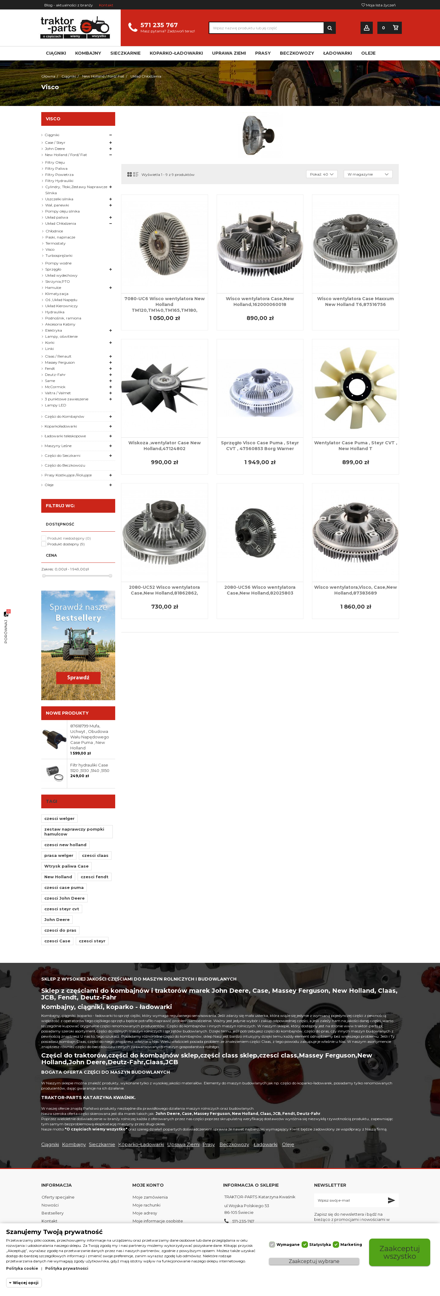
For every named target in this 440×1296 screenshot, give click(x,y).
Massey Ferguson (60, 362)
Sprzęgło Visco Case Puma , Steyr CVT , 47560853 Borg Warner (260, 445)
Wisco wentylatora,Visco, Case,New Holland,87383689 (355, 590)
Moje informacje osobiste (158, 1220)
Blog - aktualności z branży (68, 5)
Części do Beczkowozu (65, 465)
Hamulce (53, 287)
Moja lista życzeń (378, 5)
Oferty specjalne (58, 1197)
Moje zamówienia (150, 1197)
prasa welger (58, 855)
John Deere (55, 148)
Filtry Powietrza (59, 174)
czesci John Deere (64, 898)
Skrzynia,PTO (57, 281)
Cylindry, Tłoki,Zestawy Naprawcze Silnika (76, 189)
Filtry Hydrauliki (59, 180)
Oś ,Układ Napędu (61, 299)
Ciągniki (52, 135)
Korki (49, 342)
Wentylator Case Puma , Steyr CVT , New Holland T (355, 445)
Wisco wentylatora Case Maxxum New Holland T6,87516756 (355, 301)
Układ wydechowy (61, 275)
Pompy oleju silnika (62, 211)
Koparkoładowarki (61, 426)
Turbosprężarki (59, 255)
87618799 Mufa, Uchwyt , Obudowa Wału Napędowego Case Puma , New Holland (89, 736)
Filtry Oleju (55, 162)
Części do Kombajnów (64, 416)
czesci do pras (60, 930)
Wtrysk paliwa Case (66, 866)
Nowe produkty (67, 713)
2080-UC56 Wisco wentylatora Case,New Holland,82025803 (259, 590)
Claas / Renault (58, 356)
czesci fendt (94, 876)
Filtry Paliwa (56, 168)
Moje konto (148, 1185)
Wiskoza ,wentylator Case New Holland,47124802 (164, 445)
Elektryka (53, 330)
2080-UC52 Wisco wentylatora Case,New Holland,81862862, (164, 590)
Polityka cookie (22, 1268)
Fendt (50, 368)
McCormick (55, 386)
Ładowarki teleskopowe (65, 436)
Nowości (50, 1205)
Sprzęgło (53, 269)
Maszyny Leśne (58, 445)
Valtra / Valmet (58, 393)
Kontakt (106, 5)
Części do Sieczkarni (62, 455)
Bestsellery (53, 1212)
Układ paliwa (56, 217)
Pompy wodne (58, 263)
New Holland (58, 876)
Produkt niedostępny (69, 538)
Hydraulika (54, 312)
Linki (49, 348)
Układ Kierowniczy (61, 306)
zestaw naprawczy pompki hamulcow (74, 831)
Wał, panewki (57, 205)
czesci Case (57, 940)
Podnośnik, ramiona (63, 318)
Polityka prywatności (66, 1268)
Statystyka (320, 1244)
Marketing (351, 1244)
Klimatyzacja (56, 293)
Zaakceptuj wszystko (399, 1252)
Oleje (49, 484)
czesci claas (95, 855)
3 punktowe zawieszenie (66, 399)
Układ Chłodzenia (60, 223)
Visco (50, 249)
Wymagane (288, 1244)
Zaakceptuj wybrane (314, 1261)
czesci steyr (92, 940)
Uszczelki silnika (59, 199)
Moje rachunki (146, 1205)
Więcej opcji (25, 1282)
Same (50, 380)
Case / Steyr (55, 142)
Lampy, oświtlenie (61, 336)
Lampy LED (55, 405)
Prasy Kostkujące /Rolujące (68, 475)
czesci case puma (64, 887)
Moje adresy (145, 1212)
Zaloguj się (366, 28)
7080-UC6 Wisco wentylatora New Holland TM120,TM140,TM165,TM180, (164, 304)
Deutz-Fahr (55, 374)
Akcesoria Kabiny (60, 324)
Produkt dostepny (66, 544)
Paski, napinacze (60, 237)
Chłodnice (54, 231)
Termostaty (56, 243)
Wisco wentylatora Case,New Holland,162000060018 (260, 301)
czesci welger (59, 818)
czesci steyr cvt (61, 908)
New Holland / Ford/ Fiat (66, 154)
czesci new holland (65, 844)
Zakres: (47, 569)
